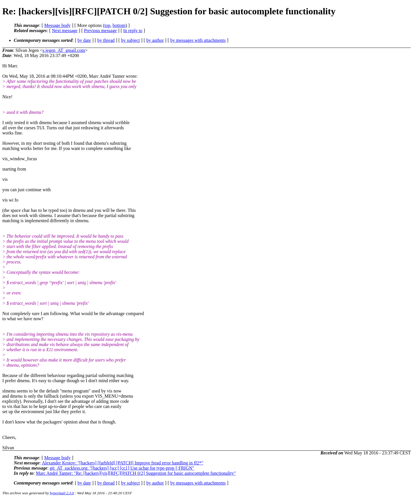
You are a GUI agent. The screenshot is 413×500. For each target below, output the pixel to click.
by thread (106, 40)
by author (155, 40)
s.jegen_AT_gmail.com (63, 50)
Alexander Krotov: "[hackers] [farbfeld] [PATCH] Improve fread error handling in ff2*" (122, 462)
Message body (57, 25)
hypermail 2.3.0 (62, 493)
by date (84, 40)
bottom (118, 25)
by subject (130, 40)
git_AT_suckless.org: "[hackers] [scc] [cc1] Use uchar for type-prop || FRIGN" (122, 468)
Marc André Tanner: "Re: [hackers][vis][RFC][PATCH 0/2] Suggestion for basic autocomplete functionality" (136, 473)
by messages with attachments (198, 40)
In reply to (133, 30)
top (107, 25)
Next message (64, 30)
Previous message (100, 30)
